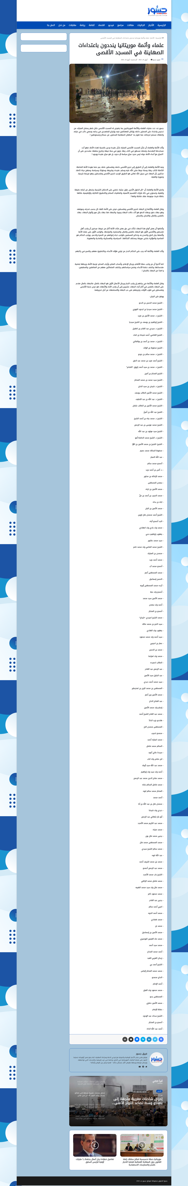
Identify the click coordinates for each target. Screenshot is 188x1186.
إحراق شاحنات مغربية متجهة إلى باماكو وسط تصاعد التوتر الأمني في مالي (138, 1102)
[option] (118, 1101)
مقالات (130, 25)
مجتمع (120, 25)
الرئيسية (161, 25)
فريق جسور (155, 60)
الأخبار (151, 25)
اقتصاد (101, 25)
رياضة (82, 25)
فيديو (111, 25)
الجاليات (141, 25)
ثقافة (92, 25)
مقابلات (72, 25)
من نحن (61, 25)
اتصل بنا (51, 25)
